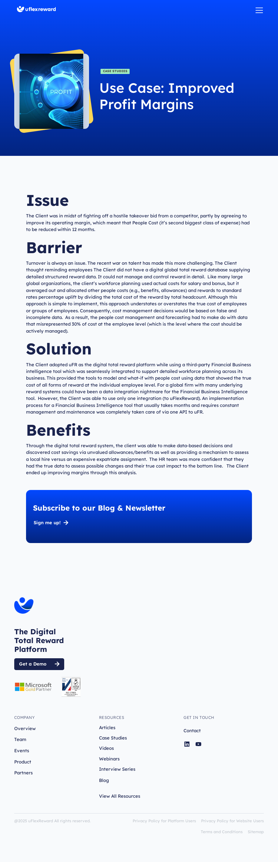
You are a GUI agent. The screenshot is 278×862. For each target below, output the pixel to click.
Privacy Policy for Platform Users (164, 820)
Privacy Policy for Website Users (232, 820)
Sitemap (256, 831)
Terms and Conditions (222, 831)
